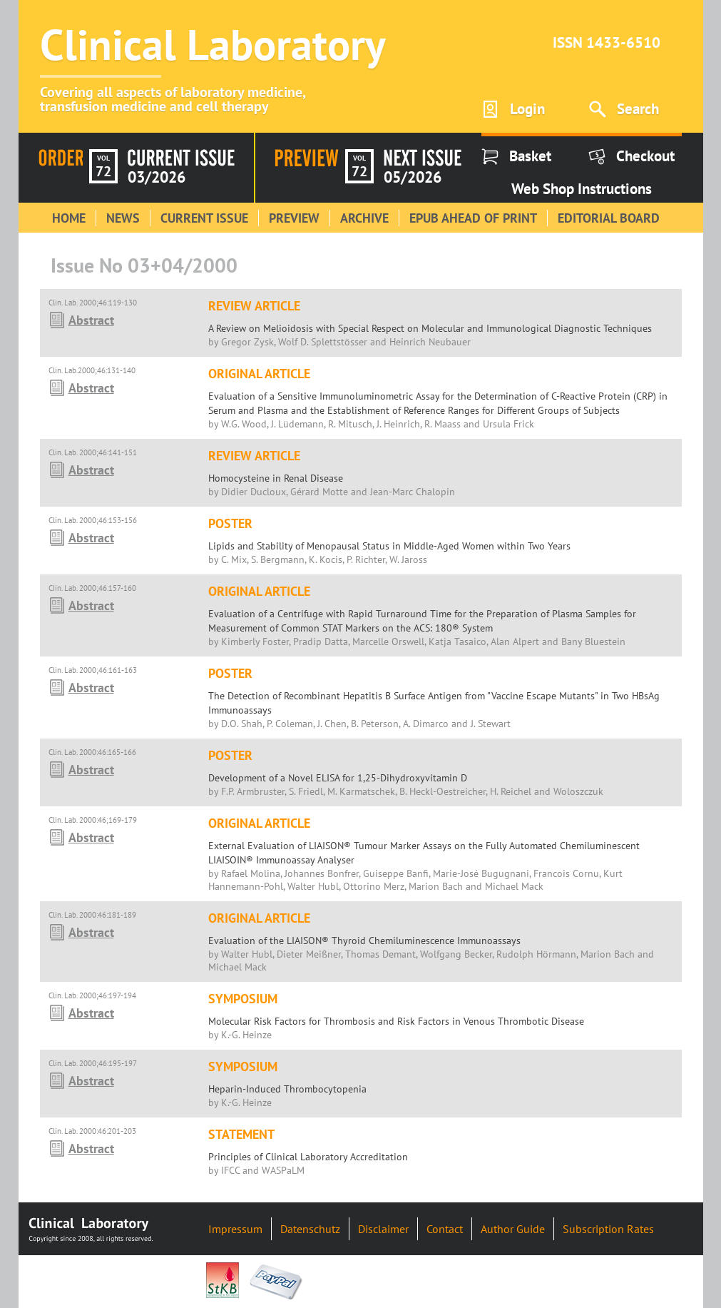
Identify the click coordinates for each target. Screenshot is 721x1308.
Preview (294, 218)
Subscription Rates (608, 1229)
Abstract (91, 320)
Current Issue (204, 218)
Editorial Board (609, 218)
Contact (444, 1229)
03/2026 (156, 177)
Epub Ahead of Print (473, 218)
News (123, 218)
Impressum (235, 1229)
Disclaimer (383, 1229)
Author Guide (513, 1229)
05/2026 (412, 177)
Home (69, 218)
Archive (364, 218)
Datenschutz (310, 1229)
